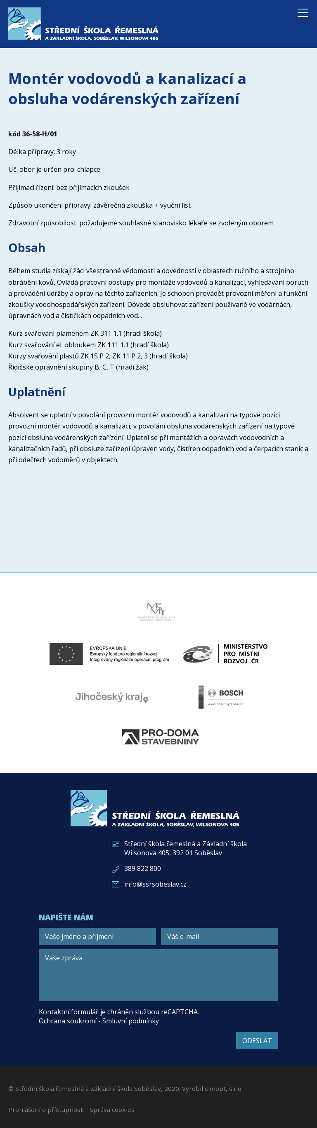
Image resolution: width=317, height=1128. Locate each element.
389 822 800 (142, 868)
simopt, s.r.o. (224, 1088)
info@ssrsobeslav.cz (155, 884)
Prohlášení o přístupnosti (46, 1109)
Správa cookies (112, 1109)
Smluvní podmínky (130, 1020)
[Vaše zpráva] (158, 975)
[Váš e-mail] (219, 936)
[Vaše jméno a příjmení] (97, 936)
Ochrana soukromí (68, 1020)
